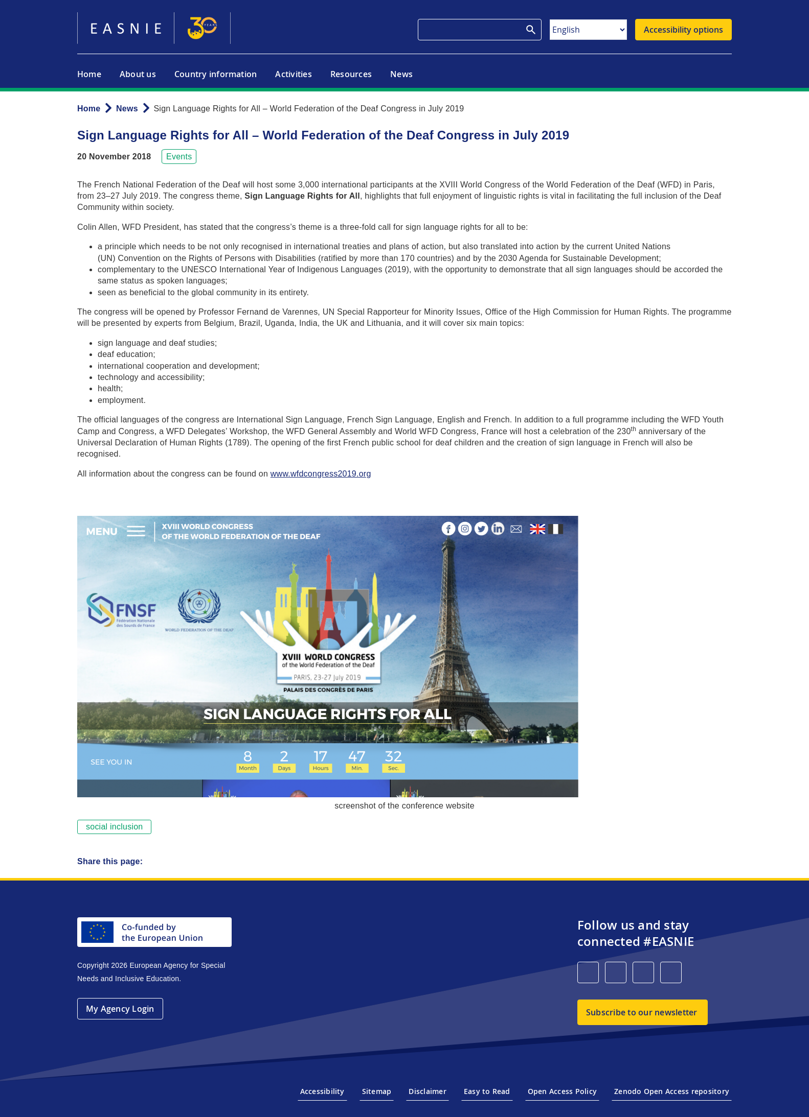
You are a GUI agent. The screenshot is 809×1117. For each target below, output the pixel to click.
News (401, 74)
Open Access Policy (562, 1091)
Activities (293, 74)
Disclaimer (427, 1091)
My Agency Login (120, 1008)
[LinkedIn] (588, 972)
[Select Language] (588, 29)
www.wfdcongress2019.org (321, 473)
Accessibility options (683, 29)
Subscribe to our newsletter (641, 1012)
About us (138, 74)
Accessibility (322, 1091)
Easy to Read (487, 1091)
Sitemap (377, 1091)
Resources (351, 74)
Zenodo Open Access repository (671, 1091)
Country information (215, 74)
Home (89, 74)
